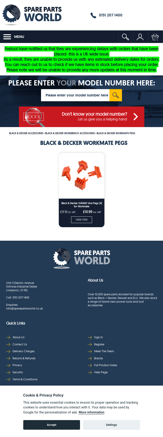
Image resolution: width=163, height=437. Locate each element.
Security (14, 372)
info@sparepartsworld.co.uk (24, 308)
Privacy (14, 365)
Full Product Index (102, 365)
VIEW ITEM (82, 219)
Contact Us (16, 344)
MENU (13, 36)
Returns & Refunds (20, 358)
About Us (15, 337)
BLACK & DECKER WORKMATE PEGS (116, 133)
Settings (111, 424)
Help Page (98, 372)
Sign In (95, 337)
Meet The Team (101, 351)
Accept (51, 424)
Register (96, 344)
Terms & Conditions (21, 379)
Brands (95, 358)
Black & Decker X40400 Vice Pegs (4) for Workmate (81, 205)
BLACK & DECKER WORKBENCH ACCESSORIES (70, 133)
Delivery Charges (20, 351)
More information (91, 412)
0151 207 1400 (106, 15)
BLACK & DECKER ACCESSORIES (26, 133)
